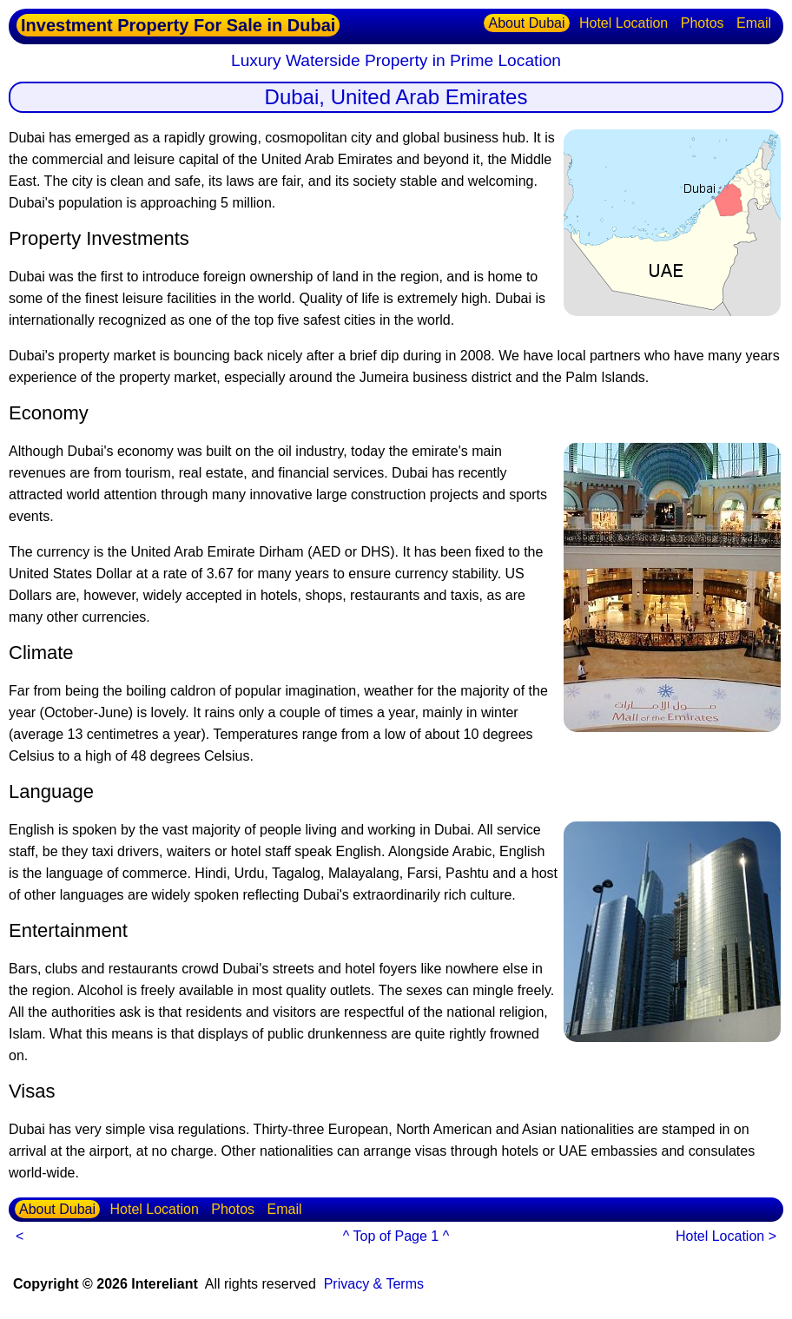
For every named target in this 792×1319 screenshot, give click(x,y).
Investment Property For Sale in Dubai (178, 25)
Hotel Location (623, 23)
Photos (702, 23)
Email (753, 23)
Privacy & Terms (374, 1283)
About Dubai (526, 23)
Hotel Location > (726, 1236)
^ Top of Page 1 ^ (396, 1236)
